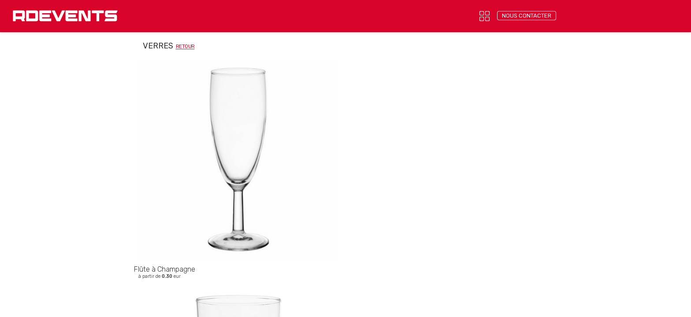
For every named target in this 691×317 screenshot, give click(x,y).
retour (185, 46)
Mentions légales (331, 209)
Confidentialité (281, 209)
